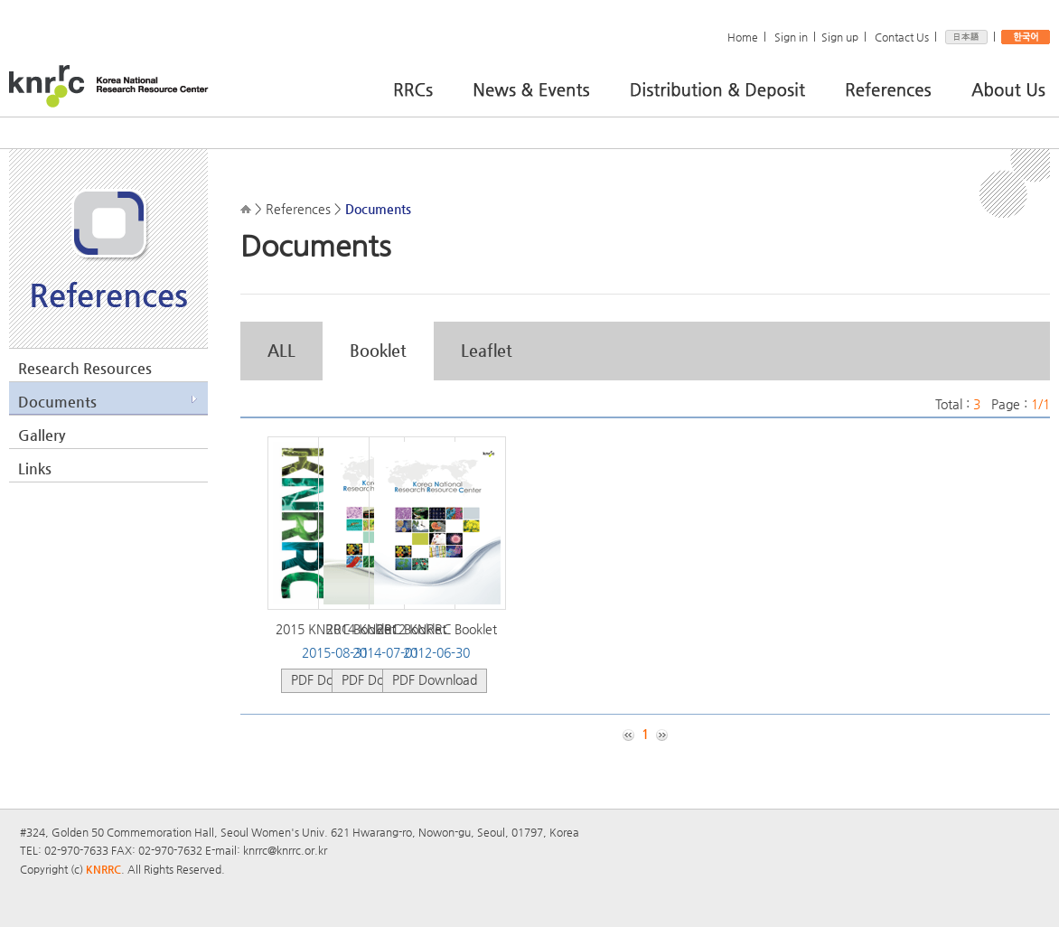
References (903, 87)
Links (35, 468)
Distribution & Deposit (733, 87)
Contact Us (902, 37)
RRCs (429, 87)
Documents (57, 401)
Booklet (378, 350)
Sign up (839, 37)
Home (742, 37)
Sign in (791, 37)
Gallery (41, 435)
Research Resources (85, 368)
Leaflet (486, 350)
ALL (281, 350)
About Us (1008, 87)
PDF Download (434, 679)
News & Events (547, 87)
